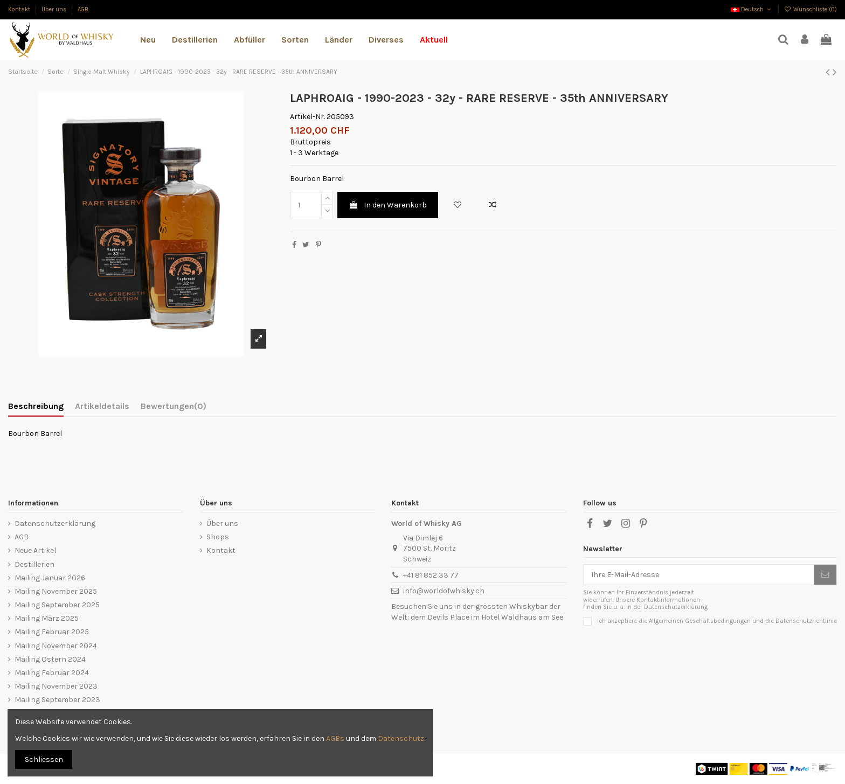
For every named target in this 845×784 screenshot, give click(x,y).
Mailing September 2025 (57, 604)
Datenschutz (401, 738)
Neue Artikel (35, 550)
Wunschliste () (810, 9)
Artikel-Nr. (307, 116)
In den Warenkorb (388, 205)
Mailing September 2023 (57, 699)
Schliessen (44, 759)
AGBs (335, 738)
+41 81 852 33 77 (431, 575)
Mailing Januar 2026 (50, 577)
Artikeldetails (102, 406)
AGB (83, 9)
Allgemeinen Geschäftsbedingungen (700, 620)
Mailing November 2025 (56, 591)
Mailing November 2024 (56, 645)
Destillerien (34, 564)
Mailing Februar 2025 (52, 631)
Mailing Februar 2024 (52, 672)
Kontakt (20, 9)
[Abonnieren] (825, 575)
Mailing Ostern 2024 (50, 659)
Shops (217, 537)
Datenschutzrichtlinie (806, 620)
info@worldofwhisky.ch (443, 590)
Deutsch (752, 9)
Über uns (54, 9)
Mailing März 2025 (47, 618)
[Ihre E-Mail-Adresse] (699, 575)
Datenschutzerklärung (55, 523)
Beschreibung (36, 406)
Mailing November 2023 (56, 686)
